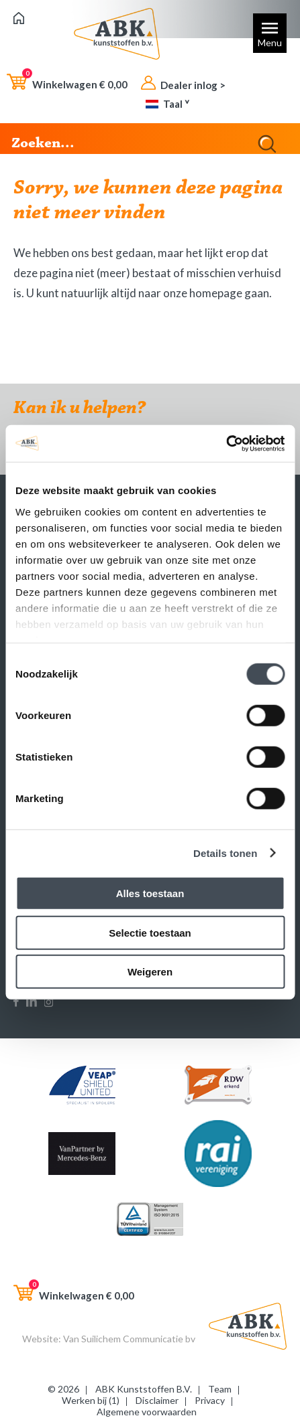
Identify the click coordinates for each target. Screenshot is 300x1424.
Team (220, 1389)
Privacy (210, 1400)
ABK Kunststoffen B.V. (143, 1389)
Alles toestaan (150, 893)
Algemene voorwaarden (147, 1411)
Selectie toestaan (150, 932)
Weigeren (150, 971)
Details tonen (225, 852)
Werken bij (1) (90, 1400)
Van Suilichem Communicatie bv (129, 1338)
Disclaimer (157, 1400)
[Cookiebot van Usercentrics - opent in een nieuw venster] (226, 443)
